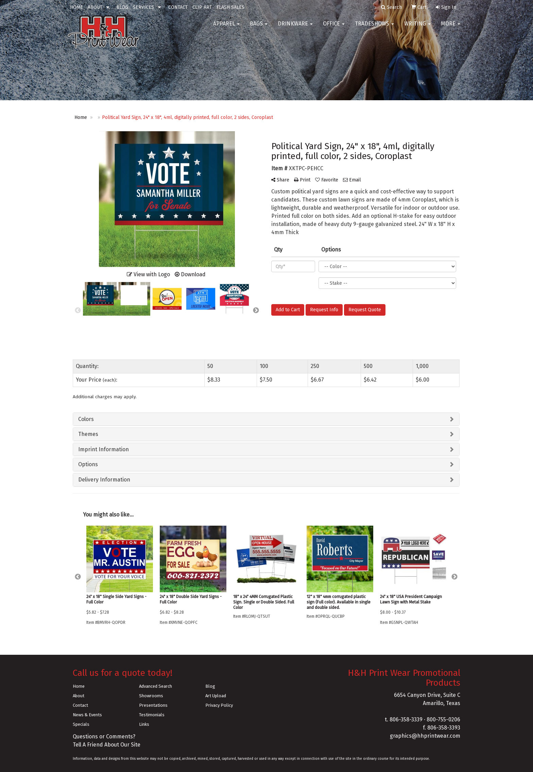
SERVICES (143, 7)
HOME (76, 7)
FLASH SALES (230, 7)
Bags (259, 27)
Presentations (153, 705)
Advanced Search (155, 686)
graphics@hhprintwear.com (425, 736)
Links (144, 724)
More (450, 27)
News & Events (87, 714)
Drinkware (295, 27)
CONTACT (178, 7)
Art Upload (215, 695)
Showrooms (151, 695)
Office (334, 27)
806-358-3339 (406, 719)
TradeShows (374, 27)
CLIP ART (202, 7)
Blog (210, 686)
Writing (417, 27)
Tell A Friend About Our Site (106, 744)
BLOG (122, 7)
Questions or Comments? (104, 736)
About (78, 695)
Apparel (226, 27)
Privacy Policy (219, 705)
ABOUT (95, 7)
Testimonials (152, 714)
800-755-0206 (443, 719)
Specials (81, 724)
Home (79, 686)
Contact (80, 705)
